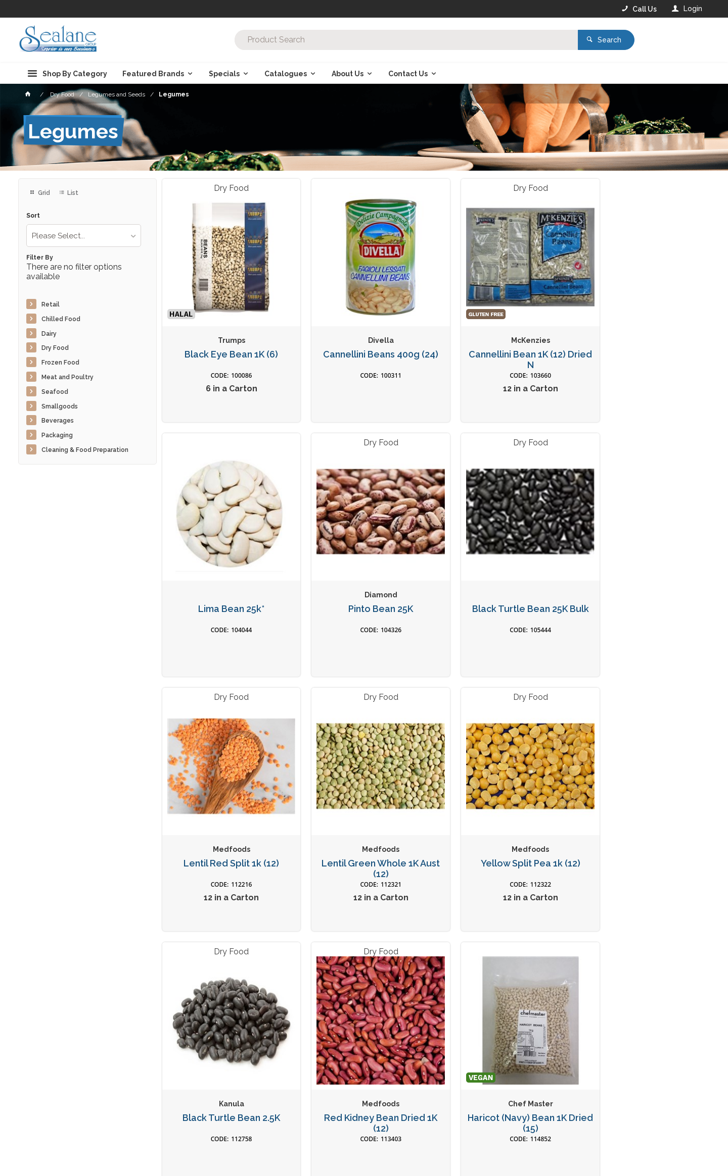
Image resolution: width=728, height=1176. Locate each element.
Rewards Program (528, 1133)
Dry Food (55, 347)
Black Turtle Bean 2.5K (364, 830)
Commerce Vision (77, 1171)
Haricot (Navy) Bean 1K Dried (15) (640, 835)
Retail (50, 304)
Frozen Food (60, 362)
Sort (33, 216)
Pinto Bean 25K (225, 586)
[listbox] (83, 235)
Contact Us (45, 1133)
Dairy (49, 333)
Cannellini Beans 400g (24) (364, 343)
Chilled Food (60, 319)
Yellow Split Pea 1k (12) (226, 830)
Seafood (54, 391)
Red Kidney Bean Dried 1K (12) (502, 835)
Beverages (57, 420)
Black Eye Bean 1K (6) (225, 343)
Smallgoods (59, 406)
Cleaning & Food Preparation (84, 449)
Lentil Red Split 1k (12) (502, 586)
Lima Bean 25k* (641, 343)
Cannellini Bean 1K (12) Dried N (502, 348)
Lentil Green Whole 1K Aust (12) (640, 591)
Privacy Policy (413, 992)
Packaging (57, 435)
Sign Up (599, 971)
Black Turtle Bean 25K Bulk (363, 586)
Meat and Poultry (67, 377)
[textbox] (323, 40)
